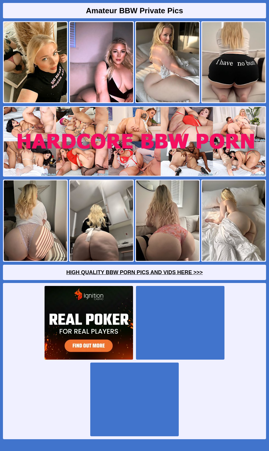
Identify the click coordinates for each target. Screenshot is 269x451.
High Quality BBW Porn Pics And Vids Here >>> (134, 272)
